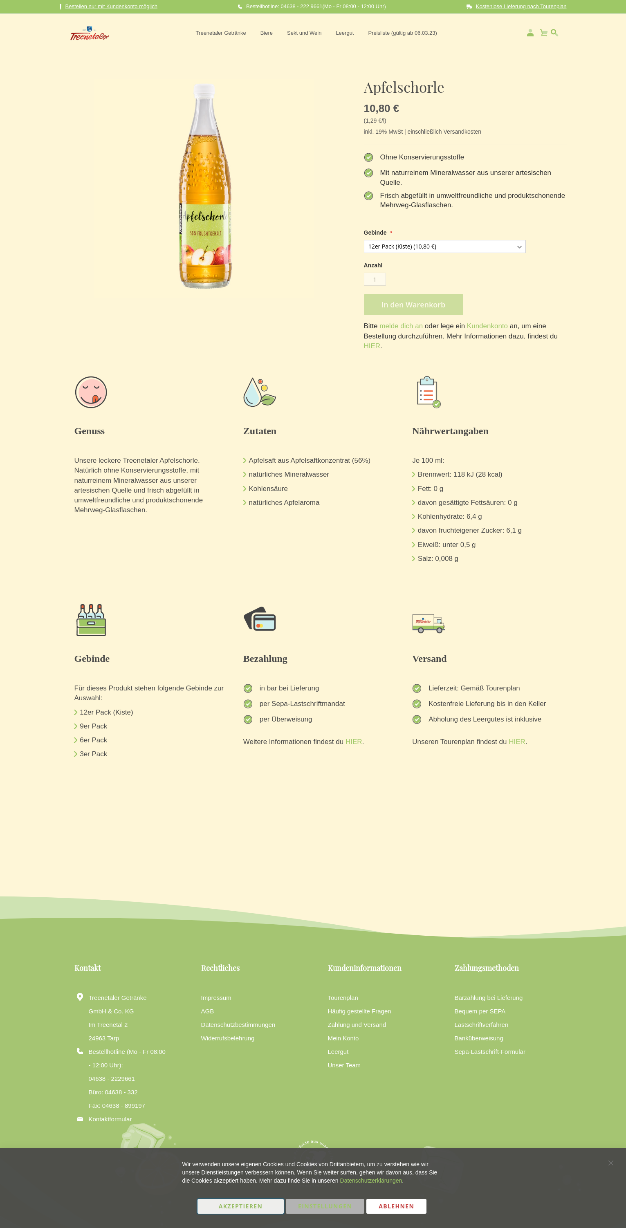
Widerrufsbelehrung (228, 1038)
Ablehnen (396, 1206)
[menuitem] (220, 33)
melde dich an (400, 326)
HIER (372, 346)
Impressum (216, 997)
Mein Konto (343, 1038)
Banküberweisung (479, 1038)
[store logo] (87, 32)
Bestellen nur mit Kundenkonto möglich (108, 7)
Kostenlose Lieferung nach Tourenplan (521, 6)
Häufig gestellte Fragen (359, 1011)
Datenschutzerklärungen (371, 1180)
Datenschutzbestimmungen (238, 1024)
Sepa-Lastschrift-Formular (490, 1051)
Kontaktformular (110, 1119)
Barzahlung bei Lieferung (489, 997)
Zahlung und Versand (357, 1024)
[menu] (315, 33)
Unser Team (344, 1065)
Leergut (338, 1051)
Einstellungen (325, 1206)
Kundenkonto (486, 326)
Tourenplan (343, 997)
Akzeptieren (241, 1206)
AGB (207, 1011)
